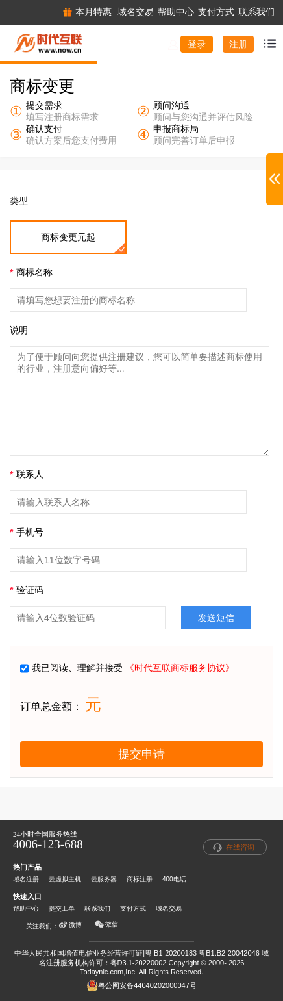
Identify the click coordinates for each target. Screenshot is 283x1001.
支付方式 (133, 908)
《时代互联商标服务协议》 (179, 668)
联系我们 (97, 908)
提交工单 (62, 908)
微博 (70, 925)
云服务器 (104, 879)
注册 (238, 44)
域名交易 (169, 908)
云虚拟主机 (65, 879)
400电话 (174, 879)
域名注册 (26, 879)
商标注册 (140, 879)
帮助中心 (26, 908)
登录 (197, 44)
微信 (106, 924)
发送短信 (216, 618)
